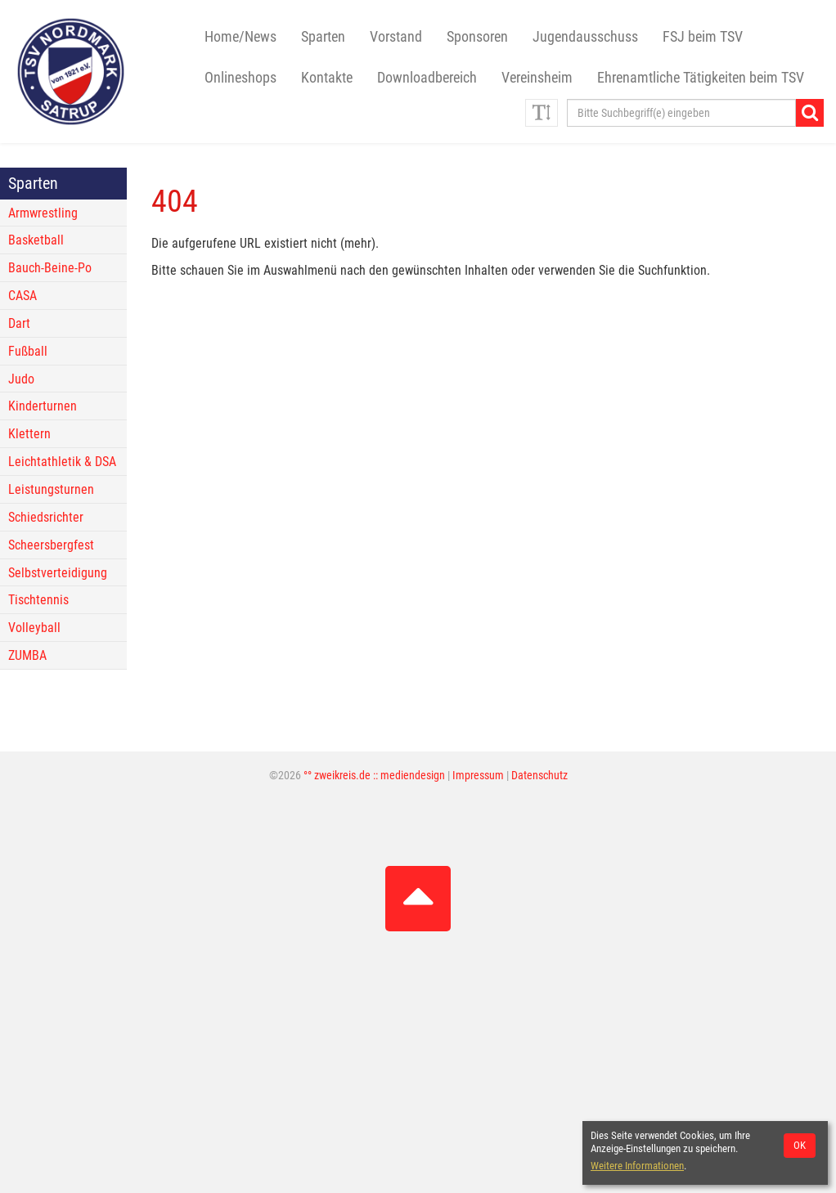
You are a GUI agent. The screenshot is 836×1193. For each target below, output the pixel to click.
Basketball (36, 240)
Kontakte (327, 78)
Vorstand (396, 37)
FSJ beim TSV (703, 37)
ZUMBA (27, 655)
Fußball (27, 351)
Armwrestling (43, 213)
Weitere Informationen (637, 1165)
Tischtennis (38, 600)
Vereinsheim (537, 78)
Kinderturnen (42, 406)
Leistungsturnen (51, 489)
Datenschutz (539, 776)
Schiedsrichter (45, 517)
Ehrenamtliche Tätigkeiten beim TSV (700, 78)
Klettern (29, 434)
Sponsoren (477, 37)
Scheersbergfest (51, 545)
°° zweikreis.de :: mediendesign (374, 776)
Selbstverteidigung (57, 573)
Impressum (478, 776)
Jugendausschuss (585, 37)
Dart (19, 323)
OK (799, 1145)
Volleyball (34, 627)
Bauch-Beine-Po (50, 268)
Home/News (240, 37)
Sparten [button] (323, 37)
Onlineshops (240, 78)
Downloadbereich (427, 78)
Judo (21, 379)
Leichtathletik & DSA (62, 461)
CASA (22, 295)
